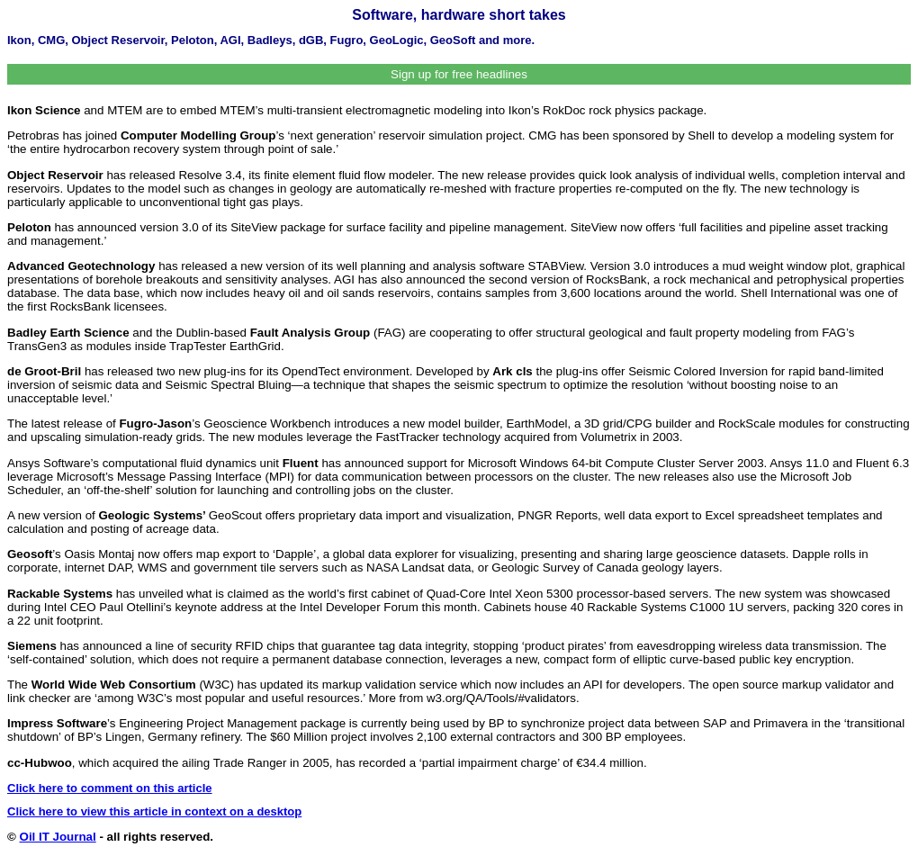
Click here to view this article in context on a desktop (154, 811)
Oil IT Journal (58, 836)
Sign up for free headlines (459, 74)
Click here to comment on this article (109, 788)
